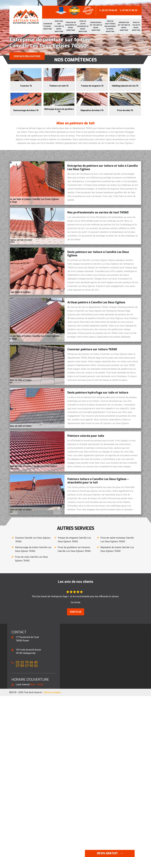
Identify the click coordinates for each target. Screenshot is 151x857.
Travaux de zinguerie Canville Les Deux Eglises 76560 (74, 539)
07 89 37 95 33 (128, 10)
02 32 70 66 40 (108, 10)
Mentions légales (52, 692)
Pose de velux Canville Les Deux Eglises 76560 (31, 559)
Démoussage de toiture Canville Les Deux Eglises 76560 (33, 549)
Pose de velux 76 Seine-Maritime (136, 26)
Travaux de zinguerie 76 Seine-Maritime (70, 26)
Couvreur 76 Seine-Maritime (47, 26)
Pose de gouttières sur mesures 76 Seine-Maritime (110, 26)
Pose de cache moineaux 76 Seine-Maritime (82, 26)
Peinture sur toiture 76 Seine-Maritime (59, 26)
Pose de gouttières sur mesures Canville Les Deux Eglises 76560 (74, 549)
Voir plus (75, 611)
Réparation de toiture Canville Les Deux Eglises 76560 (117, 549)
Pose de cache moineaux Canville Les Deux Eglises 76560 (117, 539)
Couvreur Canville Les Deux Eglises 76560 (32, 539)
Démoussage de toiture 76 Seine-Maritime (96, 26)
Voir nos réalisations (27, 56)
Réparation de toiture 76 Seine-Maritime (124, 26)
